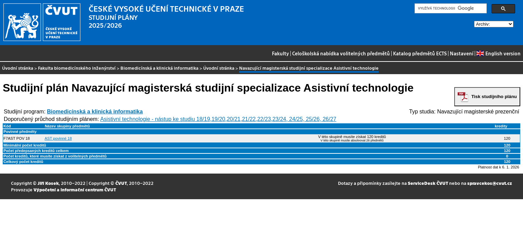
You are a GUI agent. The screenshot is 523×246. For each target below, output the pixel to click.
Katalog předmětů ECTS (420, 53)
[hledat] (450, 8)
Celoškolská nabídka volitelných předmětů (341, 53)
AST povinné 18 (57, 138)
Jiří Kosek (48, 183)
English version (498, 53)
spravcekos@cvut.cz (489, 183)
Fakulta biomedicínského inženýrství (77, 67)
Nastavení (461, 53)
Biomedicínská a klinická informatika (159, 67)
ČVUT (121, 183)
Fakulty (280, 53)
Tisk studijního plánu (494, 96)
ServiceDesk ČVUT (428, 183)
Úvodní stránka (17, 67)
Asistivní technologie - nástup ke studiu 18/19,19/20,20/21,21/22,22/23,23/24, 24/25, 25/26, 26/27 (218, 119)
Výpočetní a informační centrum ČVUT (75, 189)
